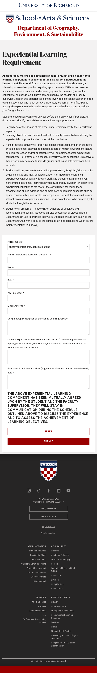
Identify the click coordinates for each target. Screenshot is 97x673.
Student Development (36, 568)
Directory (55, 580)
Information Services (37, 573)
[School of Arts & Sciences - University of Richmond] (48, 19)
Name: (12, 267)
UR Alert (54, 602)
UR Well (54, 627)
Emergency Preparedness (62, 611)
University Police (58, 606)
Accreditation (57, 589)
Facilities (55, 622)
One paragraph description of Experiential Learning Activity (38, 318)
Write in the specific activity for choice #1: (29, 254)
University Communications (33, 564)
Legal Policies (48, 527)
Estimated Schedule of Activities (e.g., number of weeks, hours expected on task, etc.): (48, 370)
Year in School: (16, 293)
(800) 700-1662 (48, 516)
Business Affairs (38, 577)
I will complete (15, 242)
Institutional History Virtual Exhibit (63, 570)
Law (44, 615)
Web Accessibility (48, 533)
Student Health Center (61, 631)
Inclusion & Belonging (60, 559)
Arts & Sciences (39, 602)
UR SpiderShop (57, 584)
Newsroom (56, 576)
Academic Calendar (60, 555)
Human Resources (37, 551)
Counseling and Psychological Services (64, 637)
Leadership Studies (37, 611)
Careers (54, 564)
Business (42, 606)
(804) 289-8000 (48, 509)
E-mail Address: (16, 306)
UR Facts (55, 551)
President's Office (38, 555)
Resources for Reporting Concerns (62, 616)
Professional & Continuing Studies (34, 621)
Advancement (40, 581)
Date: (11, 280)
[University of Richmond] (49, 5)
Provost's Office (39, 559)
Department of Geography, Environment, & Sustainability (49, 30)
